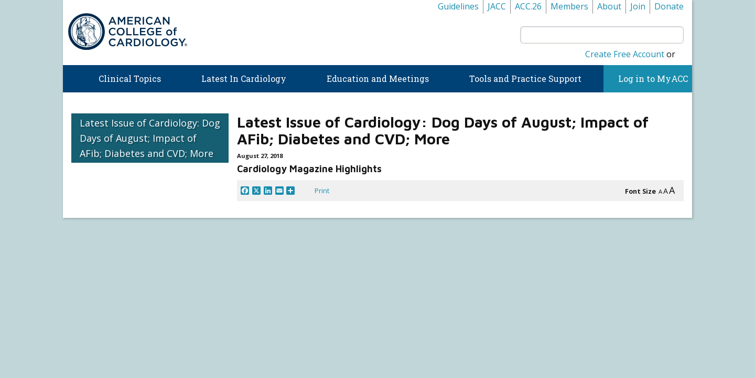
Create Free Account (624, 54)
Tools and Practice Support (525, 78)
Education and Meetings (378, 78)
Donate (669, 6)
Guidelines (458, 6)
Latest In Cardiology (243, 78)
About (609, 6)
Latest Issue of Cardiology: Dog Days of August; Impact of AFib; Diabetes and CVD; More (150, 138)
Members (569, 6)
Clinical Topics (130, 78)
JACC (497, 6)
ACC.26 (528, 6)
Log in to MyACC (648, 78)
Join (637, 6)
